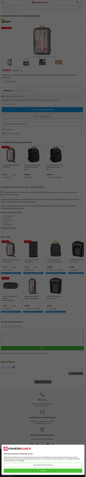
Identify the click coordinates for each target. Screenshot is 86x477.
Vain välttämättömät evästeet (43, 465)
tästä (22, 460)
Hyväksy (43, 470)
